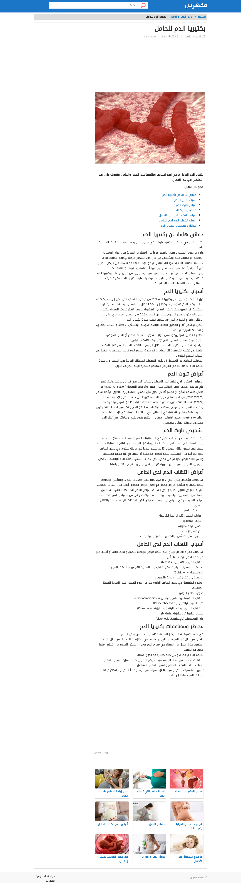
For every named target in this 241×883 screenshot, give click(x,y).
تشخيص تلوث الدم (185, 210)
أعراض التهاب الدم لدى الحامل (177, 215)
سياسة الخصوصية (45, 876)
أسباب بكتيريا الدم (185, 200)
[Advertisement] (149, 65)
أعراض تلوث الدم (186, 205)
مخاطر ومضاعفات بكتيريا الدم (178, 225)
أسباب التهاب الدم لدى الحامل (177, 220)
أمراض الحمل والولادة (181, 16)
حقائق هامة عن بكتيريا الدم (179, 195)
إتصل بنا (50, 881)
